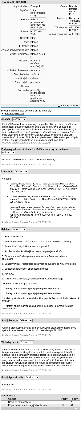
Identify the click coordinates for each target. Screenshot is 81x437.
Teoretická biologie (74, 22)
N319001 (74, 30)
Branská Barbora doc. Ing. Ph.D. (73, 10)
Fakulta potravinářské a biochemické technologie (37, 23)
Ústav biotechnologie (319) (37, 13)
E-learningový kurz (14, 113)
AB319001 (74, 27)
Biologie (73, 18)
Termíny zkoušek (69, 105)
